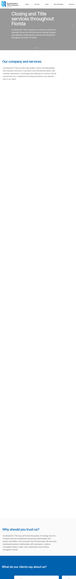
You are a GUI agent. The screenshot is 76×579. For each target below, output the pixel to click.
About (27, 4)
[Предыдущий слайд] (3, 25)
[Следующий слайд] (73, 25)
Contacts (71, 4)
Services (37, 4)
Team (46, 4)
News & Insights (58, 4)
